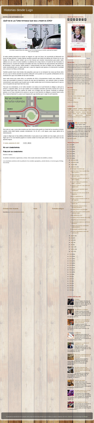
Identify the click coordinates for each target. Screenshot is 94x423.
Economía (76, 110)
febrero (73, 249)
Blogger (86, 416)
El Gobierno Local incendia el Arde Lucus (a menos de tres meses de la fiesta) (82, 321)
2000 (70, 290)
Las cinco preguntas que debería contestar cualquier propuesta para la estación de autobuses (82, 369)
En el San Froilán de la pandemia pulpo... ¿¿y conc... (79, 182)
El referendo (78, 332)
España (89, 113)
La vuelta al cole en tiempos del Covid (80, 217)
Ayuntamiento (71, 112)
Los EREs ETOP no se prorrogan (78, 209)
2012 (70, 269)
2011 (70, 272)
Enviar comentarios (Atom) (17, 212)
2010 (70, 274)
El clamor (77, 299)
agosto (72, 235)
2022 (70, 153)
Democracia (87, 108)
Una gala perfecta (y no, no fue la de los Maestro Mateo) (82, 391)
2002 (70, 285)
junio (72, 240)
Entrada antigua (58, 208)
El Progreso (71, 100)
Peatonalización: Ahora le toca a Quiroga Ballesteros (78, 206)
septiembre (74, 166)
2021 (70, 156)
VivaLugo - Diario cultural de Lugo (76, 96)
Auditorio (70, 115)
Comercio (78, 112)
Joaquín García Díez (73, 113)
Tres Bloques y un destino (81, 309)
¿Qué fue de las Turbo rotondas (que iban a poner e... (79, 171)
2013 (70, 267)
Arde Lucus (71, 110)
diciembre (73, 160)
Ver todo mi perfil (72, 138)
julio (72, 238)
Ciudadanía (84, 116)
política (80, 108)
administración (84, 110)
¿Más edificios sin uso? (76, 215)
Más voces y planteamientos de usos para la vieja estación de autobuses (83, 356)
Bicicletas (88, 115)
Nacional (88, 112)
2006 (70, 276)
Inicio (35, 208)
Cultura (75, 108)
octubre (73, 164)
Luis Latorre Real (81, 122)
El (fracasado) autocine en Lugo (78, 229)
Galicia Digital (71, 94)
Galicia (83, 112)
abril (72, 244)
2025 (70, 147)
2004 (70, 281)
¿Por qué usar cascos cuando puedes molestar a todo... (80, 212)
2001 (70, 287)
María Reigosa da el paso (81, 402)
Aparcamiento (79, 115)
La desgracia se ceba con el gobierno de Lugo (82, 343)
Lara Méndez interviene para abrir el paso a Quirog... (79, 179)
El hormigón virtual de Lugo (77, 168)
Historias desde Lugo (18, 10)
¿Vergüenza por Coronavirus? (78, 219)
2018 (70, 256)
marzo (72, 247)
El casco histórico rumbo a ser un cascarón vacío (79, 175)
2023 (70, 151)
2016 (70, 261)
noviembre (73, 162)
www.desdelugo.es (72, 89)
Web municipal (71, 92)
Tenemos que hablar (80, 380)
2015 (70, 263)
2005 (70, 278)
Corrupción (83, 113)
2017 (70, 258)
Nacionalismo (77, 116)
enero (72, 251)
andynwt (70, 416)
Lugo (70, 108)
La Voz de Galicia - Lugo (74, 98)
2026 (70, 144)
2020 (70, 158)
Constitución (71, 116)
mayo (72, 242)
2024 (70, 149)
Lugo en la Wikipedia (73, 102)
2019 (70, 254)
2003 (70, 283)
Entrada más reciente (10, 208)
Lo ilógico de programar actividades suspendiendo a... (79, 226)
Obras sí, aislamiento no (76, 196)
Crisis (89, 110)
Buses (88, 116)
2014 (70, 265)
